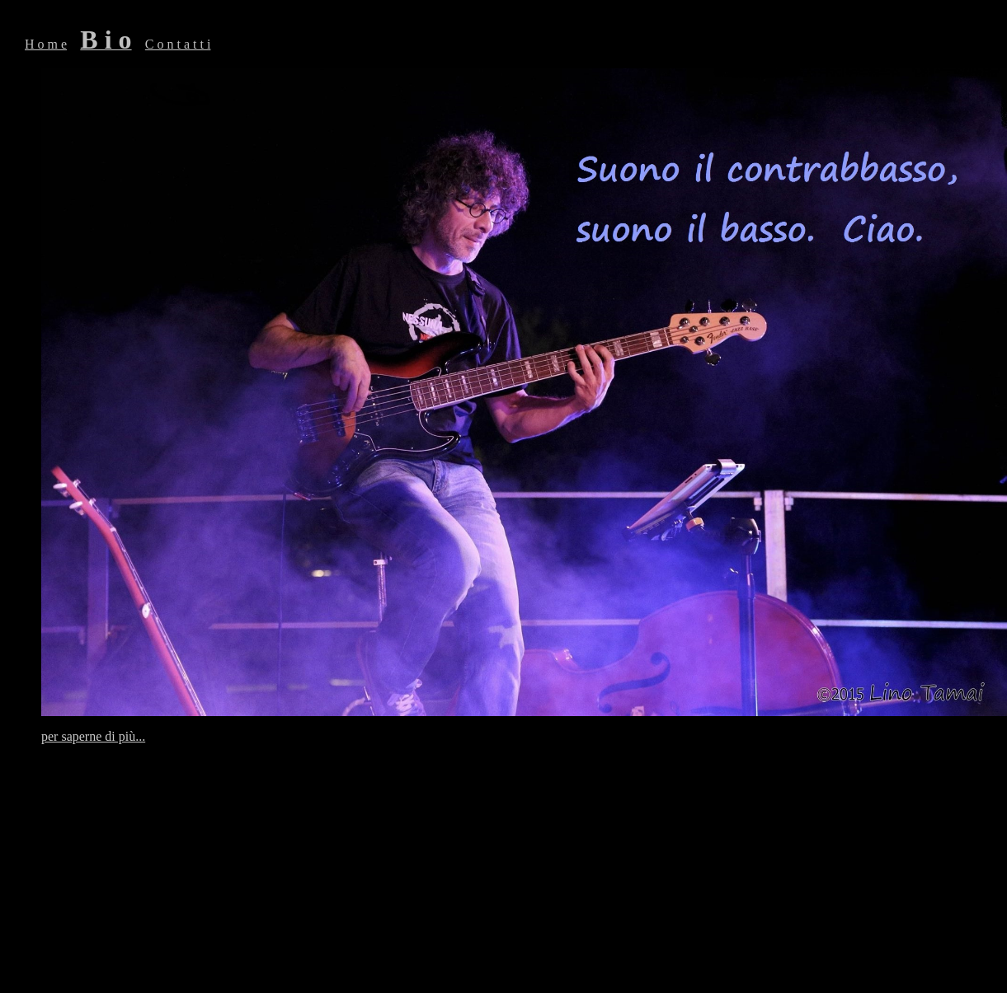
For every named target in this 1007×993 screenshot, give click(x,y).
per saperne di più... (93, 736)
